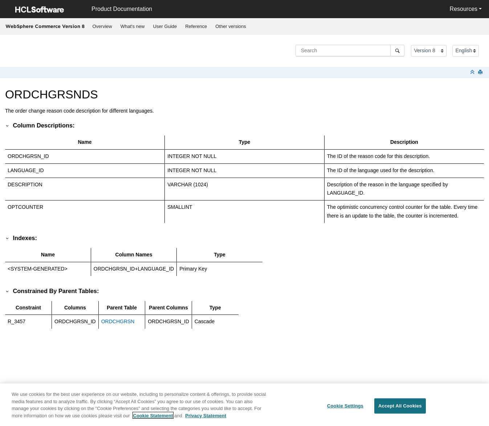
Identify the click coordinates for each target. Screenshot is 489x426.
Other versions (230, 26)
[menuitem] (102, 26)
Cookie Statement (153, 418)
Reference (196, 26)
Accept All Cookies (400, 408)
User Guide (165, 26)
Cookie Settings (345, 408)
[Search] (397, 50)
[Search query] (350, 50)
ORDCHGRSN (118, 321)
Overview (102, 26)
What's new (133, 26)
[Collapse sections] (473, 72)
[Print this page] (481, 72)
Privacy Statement (205, 418)
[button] (7, 125)
